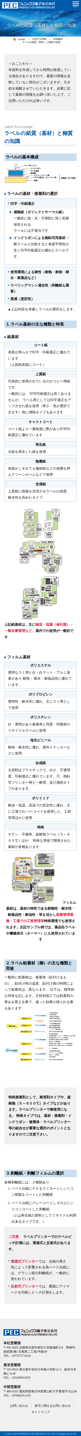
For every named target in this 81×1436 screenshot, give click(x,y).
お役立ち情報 (39, 39)
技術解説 (58, 39)
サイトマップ (41, 1412)
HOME (19, 39)
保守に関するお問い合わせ (53, 1405)
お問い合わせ (19, 1405)
